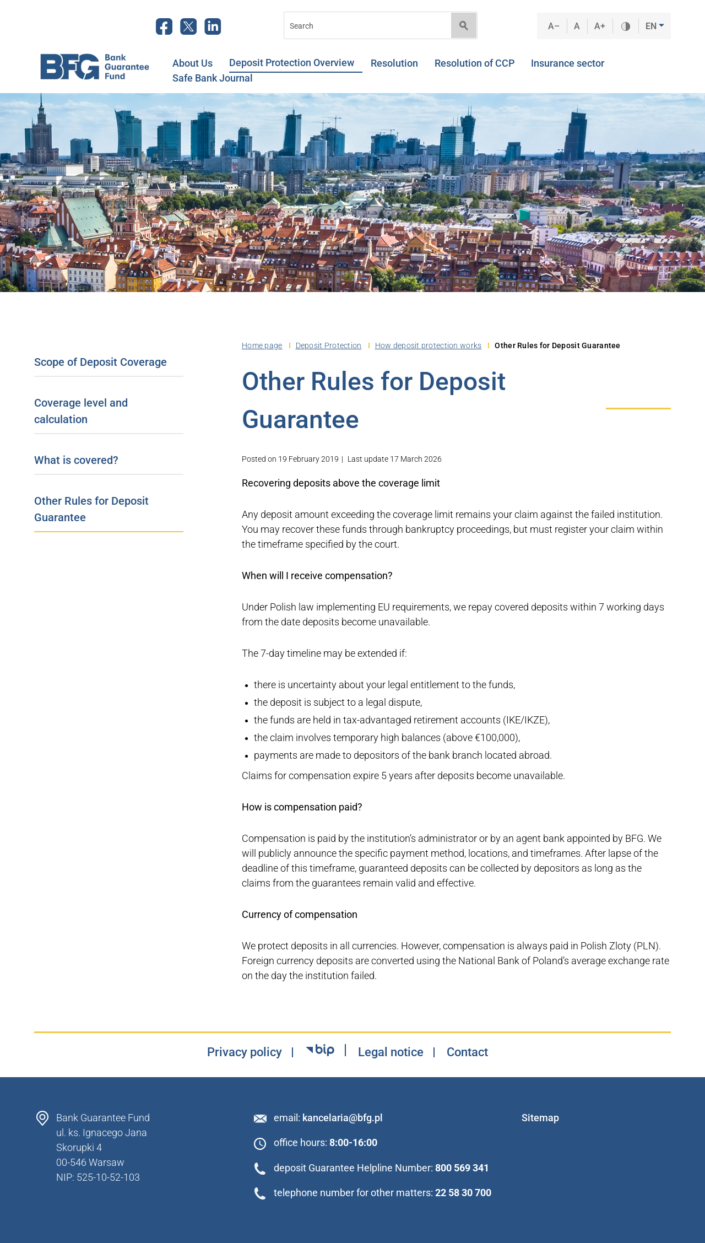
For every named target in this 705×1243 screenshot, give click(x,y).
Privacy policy (244, 1052)
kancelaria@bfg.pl (342, 1117)
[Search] (364, 25)
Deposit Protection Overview (295, 62)
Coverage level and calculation (81, 411)
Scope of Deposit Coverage (100, 362)
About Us (196, 63)
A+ (600, 26)
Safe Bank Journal (212, 78)
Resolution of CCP (479, 63)
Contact (467, 1052)
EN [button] (652, 26)
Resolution (398, 63)
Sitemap (540, 1117)
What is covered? (76, 460)
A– (554, 26)
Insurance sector (571, 63)
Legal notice (391, 1052)
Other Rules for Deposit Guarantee (91, 509)
